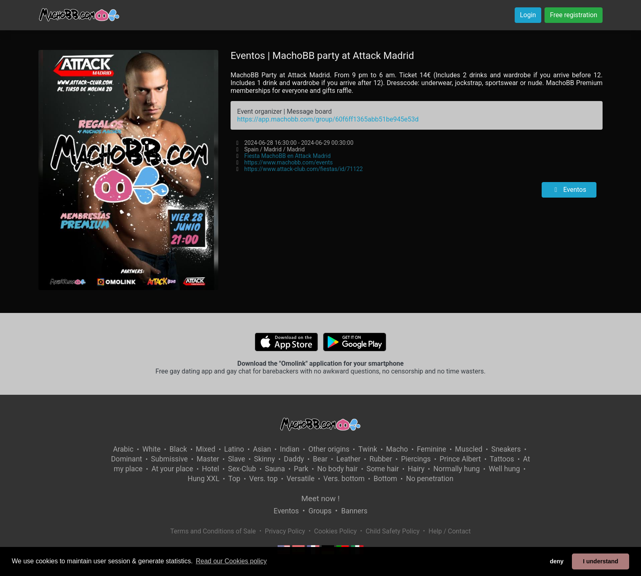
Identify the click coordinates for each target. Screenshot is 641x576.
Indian (290, 449)
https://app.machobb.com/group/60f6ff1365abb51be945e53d (328, 119)
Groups (320, 511)
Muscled (468, 449)
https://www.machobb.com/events (288, 162)
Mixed (205, 449)
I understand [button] (600, 561)
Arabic (123, 449)
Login (528, 15)
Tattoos (502, 459)
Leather (348, 459)
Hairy (416, 469)
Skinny (264, 459)
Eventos (569, 190)
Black (178, 449)
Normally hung (456, 469)
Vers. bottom (344, 479)
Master (208, 459)
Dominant (126, 459)
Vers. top (263, 479)
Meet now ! (320, 498)
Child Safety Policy (393, 531)
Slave (236, 459)
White (151, 449)
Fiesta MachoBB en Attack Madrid (287, 156)
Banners (354, 511)
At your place (172, 469)
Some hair (383, 469)
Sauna (275, 469)
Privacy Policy (285, 531)
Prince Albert (460, 459)
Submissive (169, 459)
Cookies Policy (335, 531)
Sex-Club (242, 469)
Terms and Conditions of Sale (213, 531)
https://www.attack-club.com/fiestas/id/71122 (303, 169)
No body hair (337, 469)
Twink (367, 449)
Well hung (504, 469)
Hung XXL (204, 479)
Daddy (294, 459)
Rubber (381, 459)
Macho (397, 449)
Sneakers (506, 449)
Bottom (385, 479)
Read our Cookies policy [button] (231, 561)
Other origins (328, 449)
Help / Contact (449, 531)
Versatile (300, 479)
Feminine (431, 449)
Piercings (416, 459)
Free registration (573, 15)
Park (301, 469)
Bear (320, 459)
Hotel (210, 469)
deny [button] (557, 561)
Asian (262, 449)
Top (234, 479)
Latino (234, 449)
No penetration (429, 479)
